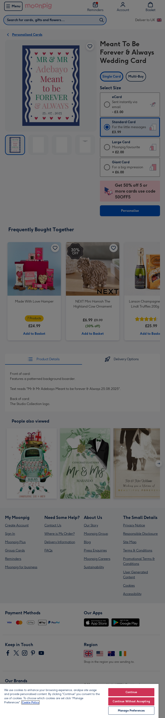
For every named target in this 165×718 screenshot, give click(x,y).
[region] (79, 701)
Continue (131, 692)
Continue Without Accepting (131, 701)
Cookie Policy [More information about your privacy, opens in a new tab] (30, 702)
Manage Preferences (131, 710)
